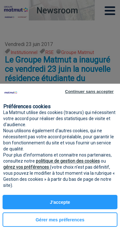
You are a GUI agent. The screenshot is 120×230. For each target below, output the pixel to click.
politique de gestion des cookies (68, 161)
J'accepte (60, 202)
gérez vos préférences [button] (26, 167)
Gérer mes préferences (60, 219)
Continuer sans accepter (89, 91)
